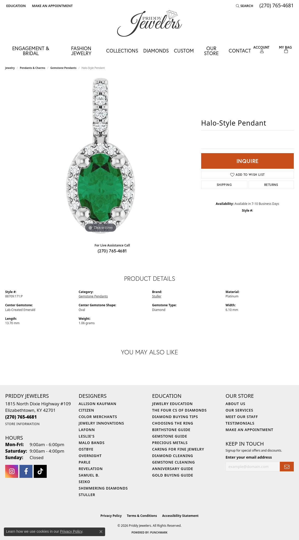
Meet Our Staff (242, 416)
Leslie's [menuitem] (86, 436)
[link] (52, 5)
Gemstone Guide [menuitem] (169, 436)
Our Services (239, 410)
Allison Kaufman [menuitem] (97, 403)
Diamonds (156, 50)
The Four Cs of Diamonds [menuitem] (179, 410)
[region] (100, 156)
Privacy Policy (111, 515)
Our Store (211, 50)
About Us (235, 403)
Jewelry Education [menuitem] (172, 403)
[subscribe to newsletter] (287, 466)
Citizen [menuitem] (86, 410)
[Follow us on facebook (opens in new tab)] (25, 471)
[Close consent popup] (101, 531)
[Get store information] (22, 424)
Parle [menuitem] (85, 462)
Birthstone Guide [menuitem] (171, 429)
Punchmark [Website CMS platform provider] (159, 532)
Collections (122, 50)
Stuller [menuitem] (87, 494)
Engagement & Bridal (30, 50)
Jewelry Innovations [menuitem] (101, 423)
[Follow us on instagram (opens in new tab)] (11, 471)
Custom (184, 50)
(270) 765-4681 (112, 250)
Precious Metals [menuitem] (170, 442)
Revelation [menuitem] (91, 468)
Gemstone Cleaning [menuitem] (173, 462)
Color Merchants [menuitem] (98, 416)
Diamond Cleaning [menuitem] (172, 455)
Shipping (224, 185)
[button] (15, 5)
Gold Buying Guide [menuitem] (172, 475)
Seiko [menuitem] (84, 481)
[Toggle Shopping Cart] (285, 49)
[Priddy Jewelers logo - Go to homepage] (149, 23)
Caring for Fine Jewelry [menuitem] (178, 449)
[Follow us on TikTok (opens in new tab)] (40, 471)
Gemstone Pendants (63, 68)
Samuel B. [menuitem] (89, 475)
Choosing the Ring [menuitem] (172, 423)
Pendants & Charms (32, 68)
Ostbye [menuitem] (86, 449)
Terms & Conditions (142, 515)
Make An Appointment (249, 429)
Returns (271, 185)
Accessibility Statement (180, 515)
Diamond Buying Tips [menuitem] (175, 416)
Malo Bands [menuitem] (92, 442)
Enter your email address (249, 457)
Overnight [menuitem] (90, 455)
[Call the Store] (21, 417)
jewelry (10, 68)
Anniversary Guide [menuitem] (172, 468)
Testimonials (240, 423)
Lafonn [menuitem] (87, 429)
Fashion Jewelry (81, 50)
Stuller (156, 296)
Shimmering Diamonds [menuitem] (103, 488)
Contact (240, 50)
